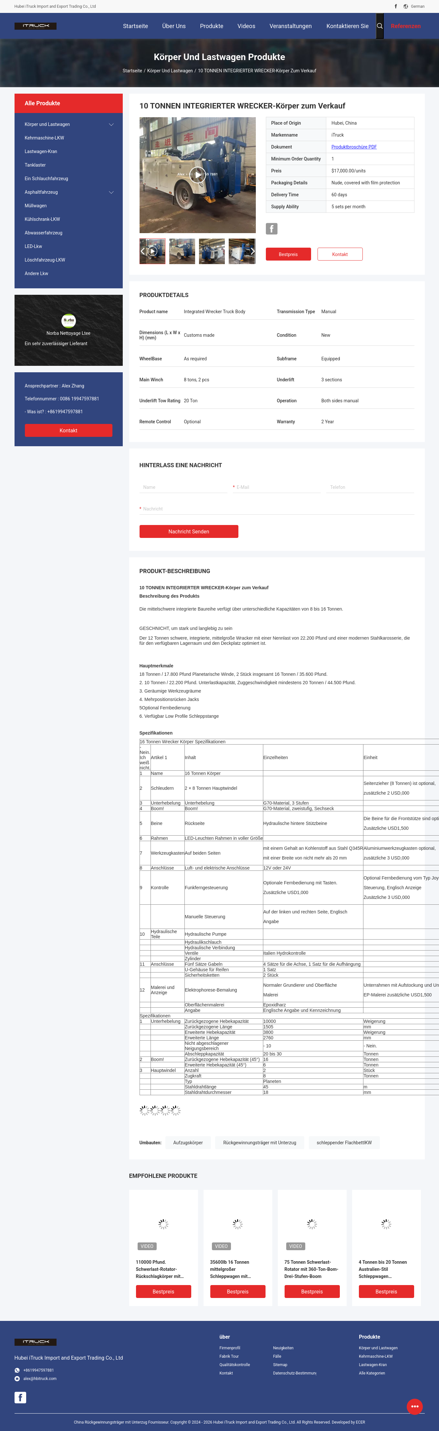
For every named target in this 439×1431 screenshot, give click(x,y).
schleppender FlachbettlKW (344, 1142)
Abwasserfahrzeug (44, 232)
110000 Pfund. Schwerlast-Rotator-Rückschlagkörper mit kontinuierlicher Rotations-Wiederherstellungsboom (163, 1270)
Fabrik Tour (229, 1356)
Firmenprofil (230, 1348)
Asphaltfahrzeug (41, 192)
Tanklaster (35, 165)
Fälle (277, 1356)
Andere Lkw (36, 273)
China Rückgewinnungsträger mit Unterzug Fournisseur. (122, 1422)
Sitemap (280, 1365)
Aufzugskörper (188, 1142)
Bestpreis (288, 254)
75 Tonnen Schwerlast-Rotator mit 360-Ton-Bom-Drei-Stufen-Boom (312, 1269)
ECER (360, 1422)
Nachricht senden (189, 532)
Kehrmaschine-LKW (44, 137)
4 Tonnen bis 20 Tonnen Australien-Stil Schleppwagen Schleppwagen (383, 1270)
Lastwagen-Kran (41, 151)
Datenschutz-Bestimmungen (294, 1373)
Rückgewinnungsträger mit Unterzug (259, 1142)
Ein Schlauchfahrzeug (46, 178)
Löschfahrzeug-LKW (45, 260)
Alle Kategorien (372, 1373)
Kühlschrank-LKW (42, 219)
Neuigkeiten (283, 1348)
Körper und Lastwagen (170, 70)
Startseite (132, 70)
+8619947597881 (65, 411)
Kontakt (68, 430)
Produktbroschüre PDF (354, 146)
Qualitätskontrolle (235, 1365)
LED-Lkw (33, 246)
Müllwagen (36, 205)
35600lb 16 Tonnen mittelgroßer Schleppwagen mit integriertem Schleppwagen (229, 1270)
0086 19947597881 (79, 398)
